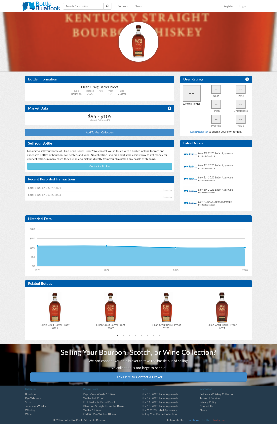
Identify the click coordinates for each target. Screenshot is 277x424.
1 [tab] (118, 335)
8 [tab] (159, 335)
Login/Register (199, 131)
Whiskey (30, 410)
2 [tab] (124, 335)
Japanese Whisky (35, 406)
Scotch (29, 402)
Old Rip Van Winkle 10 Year (100, 414)
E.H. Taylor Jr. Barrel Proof (99, 402)
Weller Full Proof (93, 398)
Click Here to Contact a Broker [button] (139, 377)
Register (228, 6)
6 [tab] (147, 335)
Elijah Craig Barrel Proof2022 (54, 326)
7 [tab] (153, 335)
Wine (28, 414)
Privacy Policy (208, 402)
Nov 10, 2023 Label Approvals (159, 406)
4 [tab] (136, 335)
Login (242, 6)
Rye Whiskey (33, 398)
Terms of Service (210, 398)
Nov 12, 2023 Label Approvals (159, 398)
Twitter (206, 420)
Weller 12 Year (92, 410)
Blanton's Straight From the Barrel (104, 406)
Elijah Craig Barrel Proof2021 (166, 326)
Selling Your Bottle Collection (159, 414)
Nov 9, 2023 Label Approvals (159, 410)
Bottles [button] (123, 6)
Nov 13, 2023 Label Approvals (159, 394)
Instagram (219, 420)
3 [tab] (130, 335)
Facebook (193, 420)
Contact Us (206, 406)
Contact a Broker (99, 166)
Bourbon (30, 394)
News (138, 6)
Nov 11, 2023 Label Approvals (159, 402)
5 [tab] (141, 335)
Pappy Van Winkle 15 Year (99, 394)
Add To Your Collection (99, 132)
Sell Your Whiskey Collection (217, 394)
